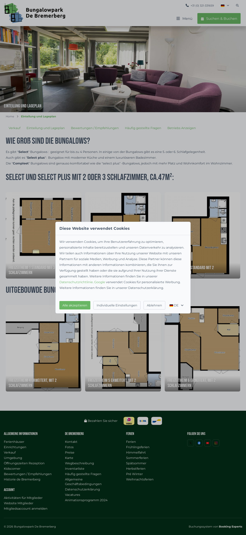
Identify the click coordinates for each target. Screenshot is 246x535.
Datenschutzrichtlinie (76, 282)
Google (99, 282)
